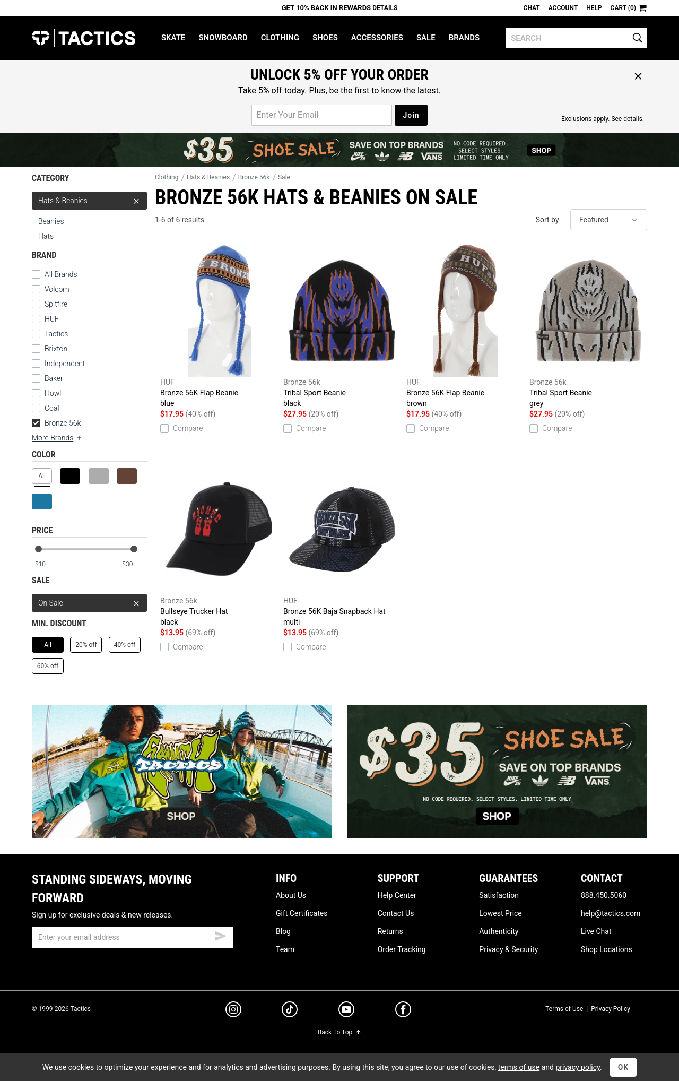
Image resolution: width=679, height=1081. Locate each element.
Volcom (57, 289)
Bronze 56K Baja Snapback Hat (342, 545)
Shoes (325, 37)
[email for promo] (321, 115)
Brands (464, 37)
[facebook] (403, 1011)
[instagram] (233, 1011)
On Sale (89, 603)
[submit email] (220, 934)
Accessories (377, 37)
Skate (173, 37)
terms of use (518, 1067)
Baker (54, 378)
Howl (53, 393)
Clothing (280, 37)
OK (623, 1067)
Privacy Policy (610, 1009)
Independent (65, 363)
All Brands (61, 274)
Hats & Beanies (89, 201)
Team (285, 949)
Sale (426, 37)
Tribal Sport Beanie (342, 326)
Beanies (51, 221)
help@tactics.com (610, 913)
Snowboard (222, 37)
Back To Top (339, 1032)
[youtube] (346, 1011)
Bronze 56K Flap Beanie (219, 326)
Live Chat (596, 931)
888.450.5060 (603, 895)
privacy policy (577, 1067)
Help (594, 8)
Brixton (56, 348)
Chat (532, 8)
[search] (576, 38)
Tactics (83, 38)
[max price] (134, 564)
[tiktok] (290, 1011)
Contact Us (396, 913)
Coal (52, 408)
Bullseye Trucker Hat (219, 545)
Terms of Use (564, 1009)
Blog (283, 931)
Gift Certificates (301, 913)
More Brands (57, 438)
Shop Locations (606, 949)
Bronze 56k (56, 423)
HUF (52, 319)
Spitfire (56, 304)
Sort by (547, 219)
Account (563, 8)
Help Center (397, 895)
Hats (46, 236)
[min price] (47, 564)
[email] (132, 937)
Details (384, 8)
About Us (291, 895)
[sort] (608, 219)
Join (411, 115)
